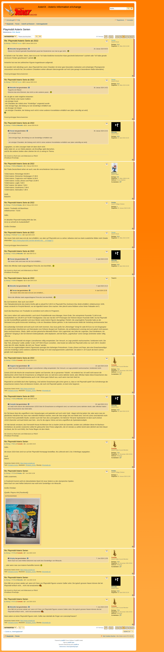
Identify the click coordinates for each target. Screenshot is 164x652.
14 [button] (117, 37)
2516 (118, 44)
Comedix (114, 365)
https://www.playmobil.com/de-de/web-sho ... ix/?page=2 (33, 240)
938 (118, 177)
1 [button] (112, 37)
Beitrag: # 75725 (9, 553)
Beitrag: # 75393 (9, 398)
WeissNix (13, 49)
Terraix (113, 40)
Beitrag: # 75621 (9, 444)
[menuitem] (17, 20)
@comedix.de (46, 390)
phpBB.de (76, 644)
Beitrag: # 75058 (9, 125)
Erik (13, 32)
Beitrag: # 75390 (9, 360)
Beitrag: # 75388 (9, 280)
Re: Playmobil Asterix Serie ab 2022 (21, 41)
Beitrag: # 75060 (9, 166)
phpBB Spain (71, 642)
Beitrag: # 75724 (9, 473)
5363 (118, 136)
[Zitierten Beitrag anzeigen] (29, 49)
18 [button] (130, 37)
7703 (118, 369)
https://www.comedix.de (27, 388)
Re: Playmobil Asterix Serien (16, 441)
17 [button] (127, 37)
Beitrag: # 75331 (9, 253)
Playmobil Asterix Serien (16, 29)
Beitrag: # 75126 (9, 205)
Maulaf (18, 32)
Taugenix (13, 366)
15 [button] (120, 37)
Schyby (113, 202)
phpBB (63, 640)
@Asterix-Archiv (13, 390)
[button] (106, 36)
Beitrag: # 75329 (9, 235)
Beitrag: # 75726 (9, 580)
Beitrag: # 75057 (9, 82)
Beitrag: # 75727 (9, 601)
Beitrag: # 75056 (9, 43)
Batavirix (114, 173)
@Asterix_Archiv (31, 390)
